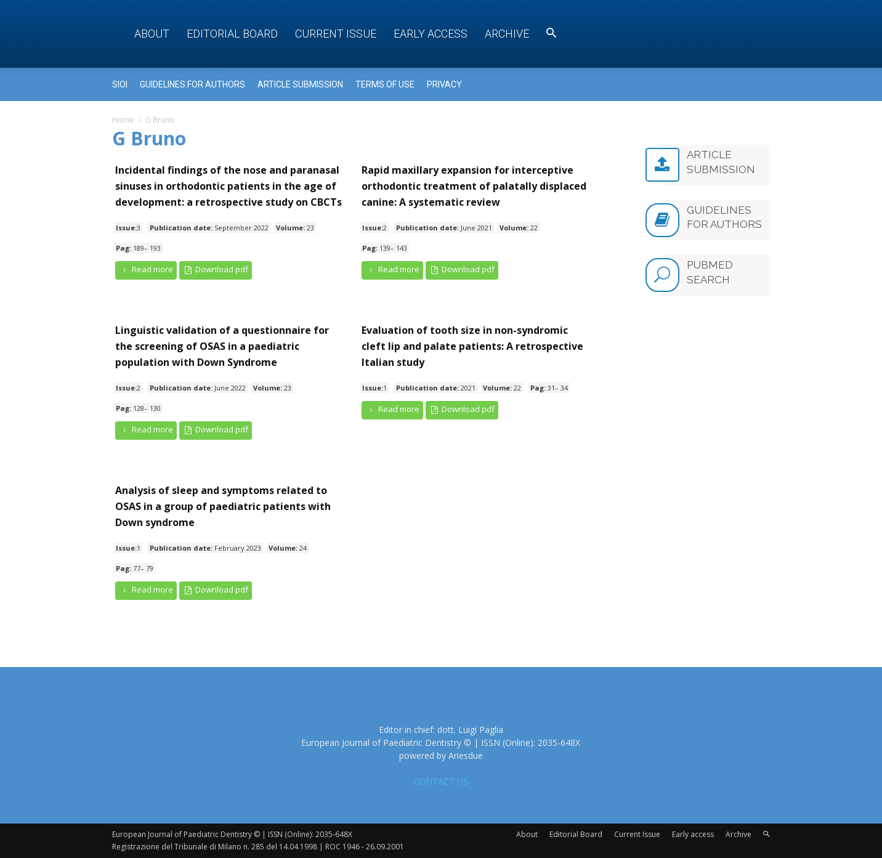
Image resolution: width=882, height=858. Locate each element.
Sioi (119, 84)
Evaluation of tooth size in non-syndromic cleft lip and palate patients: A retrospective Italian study (472, 346)
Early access (430, 33)
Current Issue (335, 33)
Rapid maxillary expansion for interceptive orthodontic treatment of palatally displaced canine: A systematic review (474, 186)
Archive (507, 33)
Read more (146, 269)
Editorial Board (232, 33)
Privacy (444, 84)
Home (123, 120)
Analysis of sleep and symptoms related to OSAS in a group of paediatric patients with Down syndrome (223, 506)
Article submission (300, 84)
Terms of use (385, 84)
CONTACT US (440, 781)
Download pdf (216, 269)
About (151, 33)
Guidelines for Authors (192, 84)
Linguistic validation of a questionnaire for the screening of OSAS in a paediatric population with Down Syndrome (222, 346)
